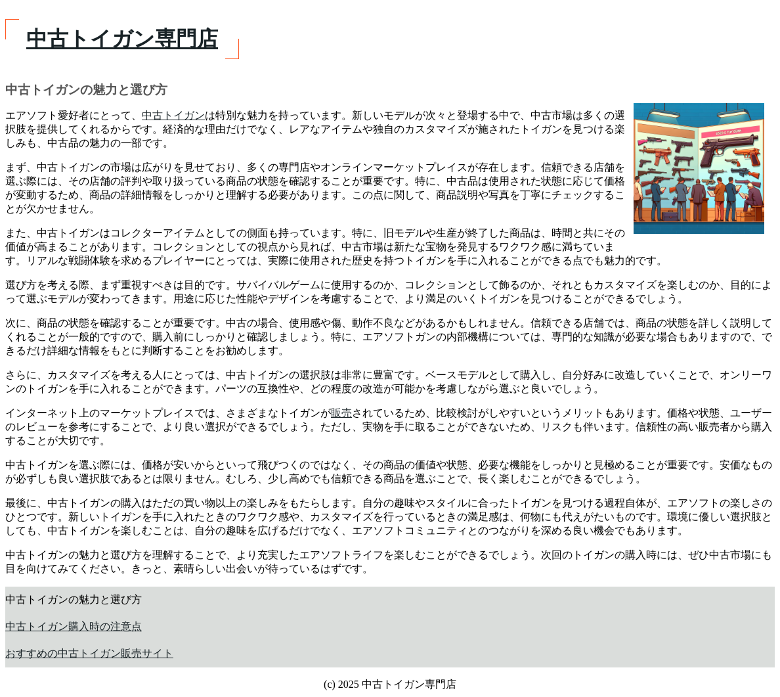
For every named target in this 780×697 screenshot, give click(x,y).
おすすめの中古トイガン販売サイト (89, 653)
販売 (341, 412)
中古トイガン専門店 (122, 39)
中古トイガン (173, 115)
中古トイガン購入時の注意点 (73, 626)
